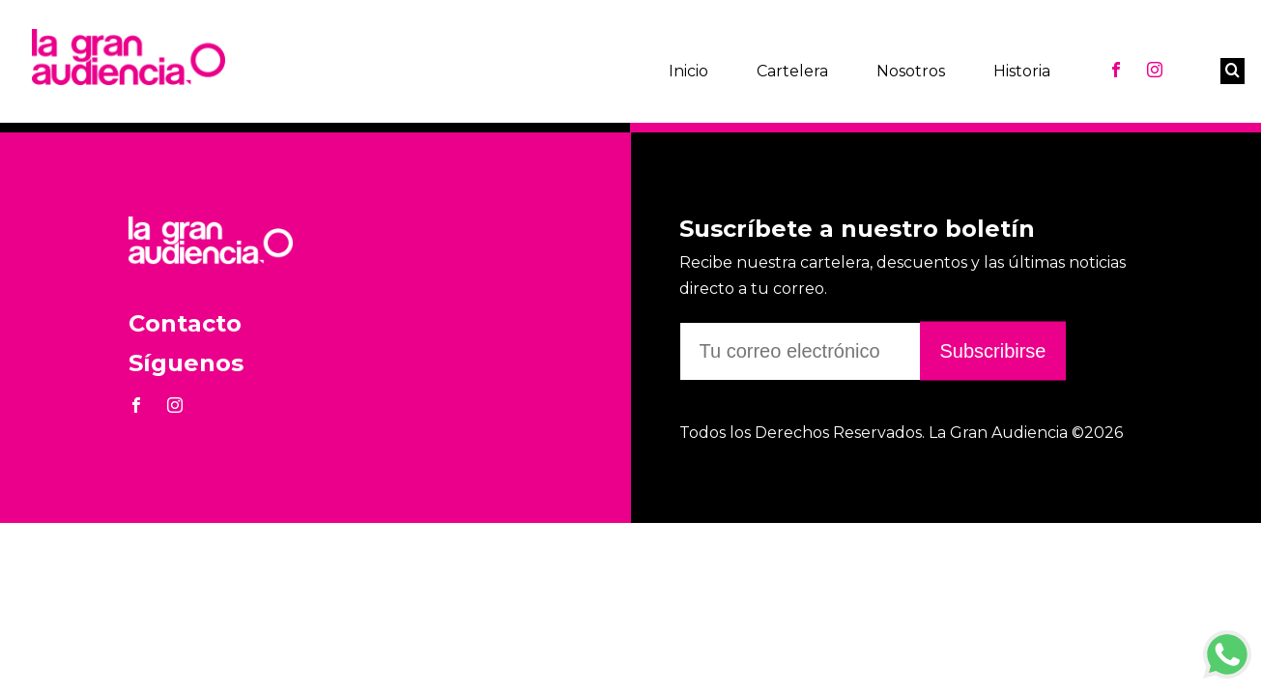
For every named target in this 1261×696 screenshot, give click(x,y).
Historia (1021, 71)
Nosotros (910, 71)
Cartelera (792, 71)
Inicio (688, 71)
